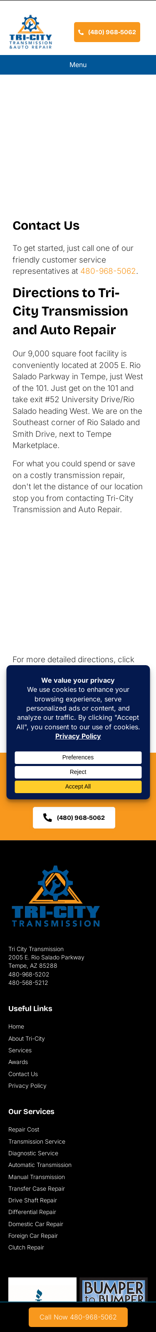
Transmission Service (36, 1141)
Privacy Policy (27, 1085)
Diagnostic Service (33, 1153)
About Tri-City (26, 1038)
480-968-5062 (108, 271)
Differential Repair (32, 1211)
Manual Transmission (36, 1176)
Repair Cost (23, 1129)
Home (16, 1026)
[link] (78, 1317)
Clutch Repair (26, 1247)
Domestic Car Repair (35, 1223)
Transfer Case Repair (36, 1188)
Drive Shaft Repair (32, 1200)
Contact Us (23, 1073)
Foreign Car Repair (33, 1235)
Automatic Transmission (40, 1164)
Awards (18, 1061)
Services (20, 1050)
